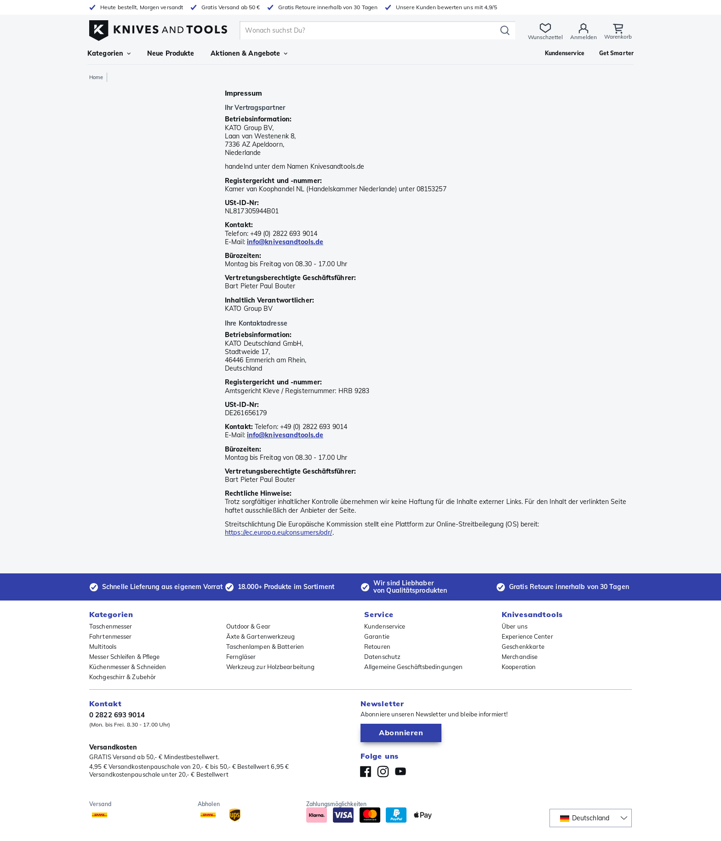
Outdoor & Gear (248, 626)
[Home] (158, 28)
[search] (370, 30)
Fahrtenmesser (110, 636)
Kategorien (109, 53)
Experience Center (527, 636)
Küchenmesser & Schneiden (127, 666)
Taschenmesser (110, 626)
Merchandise (520, 656)
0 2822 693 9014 (117, 714)
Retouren (377, 646)
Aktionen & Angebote (249, 53)
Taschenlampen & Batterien (265, 646)
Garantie (376, 636)
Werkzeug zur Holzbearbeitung (270, 666)
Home (96, 77)
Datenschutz (382, 656)
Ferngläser (241, 656)
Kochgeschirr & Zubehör (122, 677)
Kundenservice (384, 626)
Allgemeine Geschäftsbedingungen (413, 666)
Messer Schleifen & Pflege (124, 656)
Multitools (102, 646)
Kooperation (519, 666)
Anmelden (583, 37)
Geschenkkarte (523, 646)
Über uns (514, 626)
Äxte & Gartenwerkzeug (260, 636)
